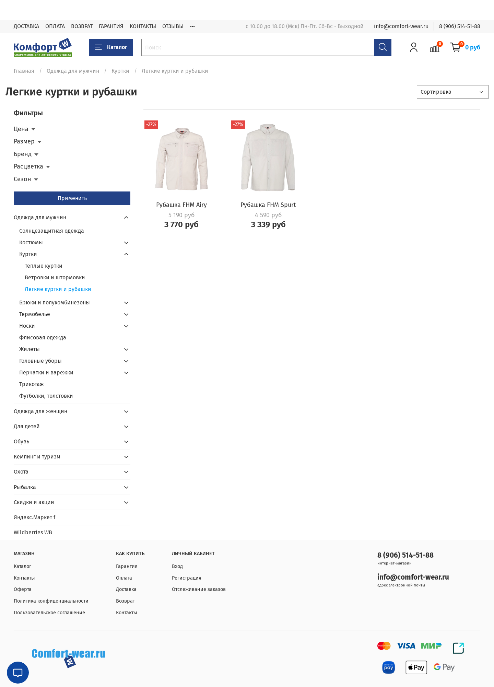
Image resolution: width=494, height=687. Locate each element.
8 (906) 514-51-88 (459, 26)
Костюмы (31, 242)
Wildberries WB (33, 532)
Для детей (27, 426)
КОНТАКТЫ (143, 26)
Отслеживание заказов (199, 589)
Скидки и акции (34, 502)
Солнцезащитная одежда (51, 231)
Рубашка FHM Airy (181, 205)
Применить (72, 198)
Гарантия (127, 566)
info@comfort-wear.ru (401, 26)
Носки (27, 326)
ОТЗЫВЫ (173, 26)
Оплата (124, 578)
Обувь (21, 441)
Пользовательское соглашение (49, 613)
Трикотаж (31, 384)
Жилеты (29, 349)
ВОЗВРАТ (82, 26)
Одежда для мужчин (73, 71)
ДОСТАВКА (26, 26)
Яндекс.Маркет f (34, 517)
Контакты (24, 578)
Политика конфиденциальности (51, 601)
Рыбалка (25, 487)
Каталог (111, 47)
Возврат (125, 601)
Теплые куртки (43, 266)
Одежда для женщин (40, 411)
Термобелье (34, 314)
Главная (24, 71)
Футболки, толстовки (46, 396)
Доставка (126, 589)
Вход (177, 566)
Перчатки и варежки (46, 372)
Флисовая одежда (42, 337)
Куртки (120, 71)
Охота (21, 471)
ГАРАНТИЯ (111, 26)
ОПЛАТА (55, 26)
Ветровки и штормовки (55, 277)
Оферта (23, 589)
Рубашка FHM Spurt (268, 205)
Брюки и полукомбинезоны (54, 302)
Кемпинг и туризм (37, 456)
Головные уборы (40, 361)
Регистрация (186, 578)
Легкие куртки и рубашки (58, 289)
